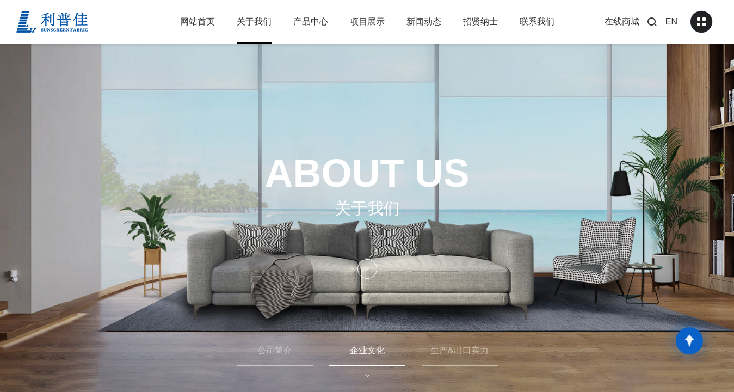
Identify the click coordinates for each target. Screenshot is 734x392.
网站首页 (197, 21)
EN (671, 21)
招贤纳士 (480, 21)
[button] (707, 163)
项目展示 (367, 21)
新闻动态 (423, 21)
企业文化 (367, 350)
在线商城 (622, 21)
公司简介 (274, 350)
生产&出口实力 (459, 350)
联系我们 (537, 21)
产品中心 (310, 21)
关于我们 (254, 21)
